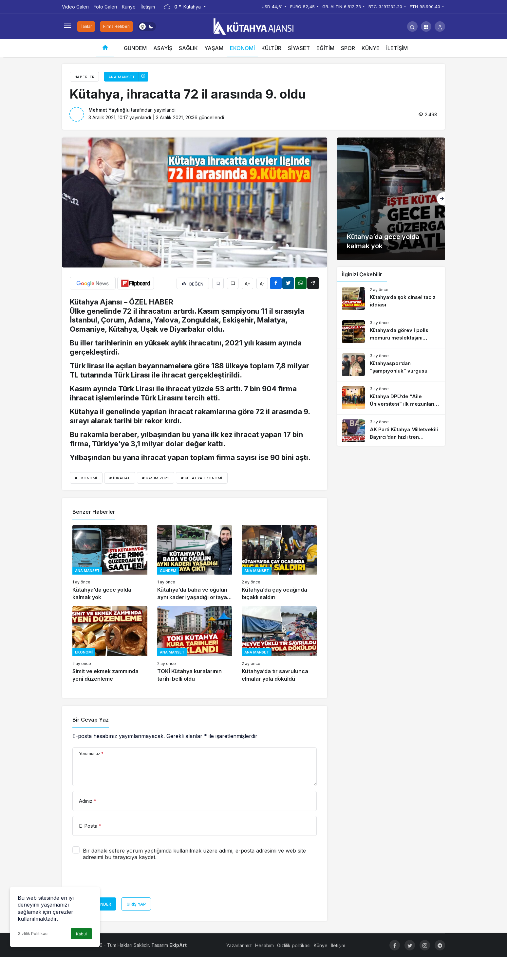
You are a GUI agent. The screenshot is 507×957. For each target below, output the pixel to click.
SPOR (348, 48)
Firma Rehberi (116, 26)
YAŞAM (213, 48)
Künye (129, 6)
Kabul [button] (81, 933)
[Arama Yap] (412, 26)
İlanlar (86, 26)
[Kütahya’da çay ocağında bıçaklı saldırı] (279, 563)
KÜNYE (371, 48)
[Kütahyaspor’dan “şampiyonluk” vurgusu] (391, 364)
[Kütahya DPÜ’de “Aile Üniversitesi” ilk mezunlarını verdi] (391, 397)
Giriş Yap (136, 904)
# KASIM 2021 (155, 478)
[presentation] (122, 881)
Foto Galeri (105, 6)
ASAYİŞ (162, 48)
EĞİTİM (325, 48)
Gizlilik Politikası (33, 933)
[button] (426, 26)
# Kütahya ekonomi (201, 478)
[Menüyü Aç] (67, 26)
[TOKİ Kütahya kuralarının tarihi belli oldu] (194, 644)
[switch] (147, 26)
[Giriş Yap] (440, 26)
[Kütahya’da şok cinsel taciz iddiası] (391, 298)
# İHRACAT (119, 478)
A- (262, 283)
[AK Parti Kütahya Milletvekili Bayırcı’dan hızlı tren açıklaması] (391, 430)
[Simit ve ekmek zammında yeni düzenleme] (109, 644)
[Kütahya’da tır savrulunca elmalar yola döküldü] (279, 644)
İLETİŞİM (397, 48)
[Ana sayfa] (105, 48)
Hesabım (264, 945)
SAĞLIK (188, 48)
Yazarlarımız (239, 945)
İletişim (148, 6)
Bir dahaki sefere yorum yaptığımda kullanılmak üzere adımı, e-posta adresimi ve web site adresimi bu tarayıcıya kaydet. (194, 853)
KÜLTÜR (271, 48)
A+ (248, 283)
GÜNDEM (135, 48)
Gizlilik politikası (293, 945)
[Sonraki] (441, 198)
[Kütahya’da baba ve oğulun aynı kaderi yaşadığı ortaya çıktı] (194, 563)
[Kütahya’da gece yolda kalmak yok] (109, 563)
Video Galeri (75, 6)
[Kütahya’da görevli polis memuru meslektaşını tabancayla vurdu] (391, 331)
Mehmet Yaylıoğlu (109, 110)
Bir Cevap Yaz (90, 719)
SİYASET (299, 48)
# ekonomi (86, 478)
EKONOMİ (242, 48)
